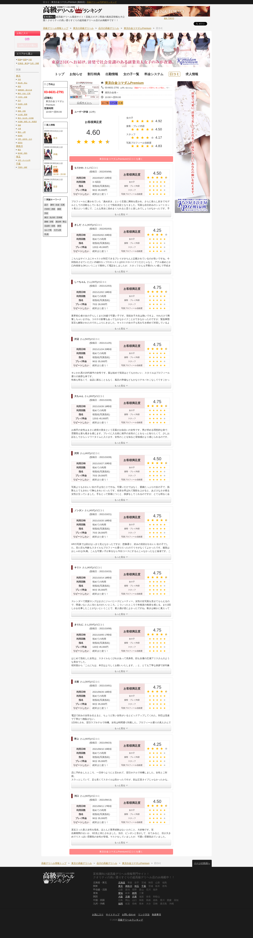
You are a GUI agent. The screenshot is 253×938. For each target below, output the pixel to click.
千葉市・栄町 (22, 167)
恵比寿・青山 (22, 83)
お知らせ (76, 74)
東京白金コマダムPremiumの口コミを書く (121, 159)
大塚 (19, 129)
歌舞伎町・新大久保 (25, 90)
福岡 (120, 903)
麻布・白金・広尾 (24, 93)
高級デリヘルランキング (130, 919)
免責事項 (156, 914)
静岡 (134, 893)
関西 (25, 60)
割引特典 (93, 74)
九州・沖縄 (34, 63)
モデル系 (57, 230)
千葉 (18, 163)
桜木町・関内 (22, 153)
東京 (18, 76)
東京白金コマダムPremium (124, 83)
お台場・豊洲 (22, 114)
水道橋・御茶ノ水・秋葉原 (27, 121)
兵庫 (134, 896)
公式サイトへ (84, 102)
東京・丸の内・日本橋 (26, 118)
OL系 (46, 234)
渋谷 (19, 79)
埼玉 (18, 156)
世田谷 (20, 143)
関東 (19, 60)
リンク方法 (144, 914)
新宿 (19, 86)
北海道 (121, 882)
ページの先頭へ (202, 863)
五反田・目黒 (22, 104)
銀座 (19, 107)
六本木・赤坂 (22, 97)
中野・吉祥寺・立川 (25, 139)
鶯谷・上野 (22, 132)
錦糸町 (20, 136)
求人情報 (192, 74)
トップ (59, 74)
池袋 (19, 125)
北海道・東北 (23, 63)
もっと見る (121, 214)
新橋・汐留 (22, 111)
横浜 (19, 150)
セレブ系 (47, 230)
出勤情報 (111, 74)
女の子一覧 (131, 74)
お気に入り (97, 914)
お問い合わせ (129, 914)
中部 (30, 60)
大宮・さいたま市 (24, 160)
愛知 (120, 893)
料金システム (153, 74)
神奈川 (19, 146)
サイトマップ (112, 914)
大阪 (120, 896)
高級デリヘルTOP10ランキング (102, 2)
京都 (127, 896)
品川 (19, 100)
